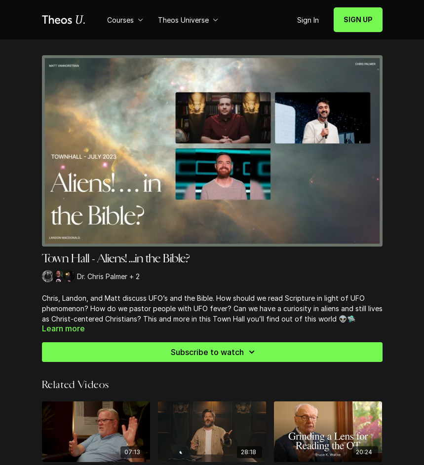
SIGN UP (358, 19)
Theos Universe (188, 20)
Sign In (308, 20)
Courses (125, 20)
